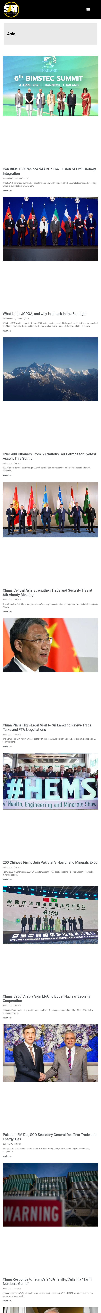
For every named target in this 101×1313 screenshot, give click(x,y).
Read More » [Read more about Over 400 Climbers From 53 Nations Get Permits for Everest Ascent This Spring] (7, 476)
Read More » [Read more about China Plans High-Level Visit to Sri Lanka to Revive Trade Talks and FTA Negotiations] (7, 747)
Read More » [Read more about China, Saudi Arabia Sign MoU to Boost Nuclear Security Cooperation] (7, 1018)
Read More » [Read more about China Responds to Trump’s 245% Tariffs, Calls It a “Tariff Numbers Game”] (7, 1301)
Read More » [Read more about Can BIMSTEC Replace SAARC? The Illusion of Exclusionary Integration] (7, 191)
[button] (88, 9)
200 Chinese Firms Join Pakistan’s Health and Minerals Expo (50, 862)
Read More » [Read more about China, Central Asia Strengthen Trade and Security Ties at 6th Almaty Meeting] (7, 612)
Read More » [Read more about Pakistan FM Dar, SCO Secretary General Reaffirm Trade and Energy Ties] (7, 1156)
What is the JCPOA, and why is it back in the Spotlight (45, 314)
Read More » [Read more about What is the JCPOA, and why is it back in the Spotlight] (7, 331)
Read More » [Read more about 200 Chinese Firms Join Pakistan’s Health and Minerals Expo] (7, 880)
